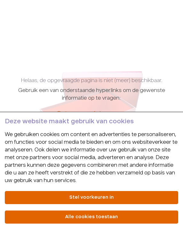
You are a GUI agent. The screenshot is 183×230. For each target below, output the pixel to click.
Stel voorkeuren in (91, 197)
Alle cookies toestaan (91, 217)
